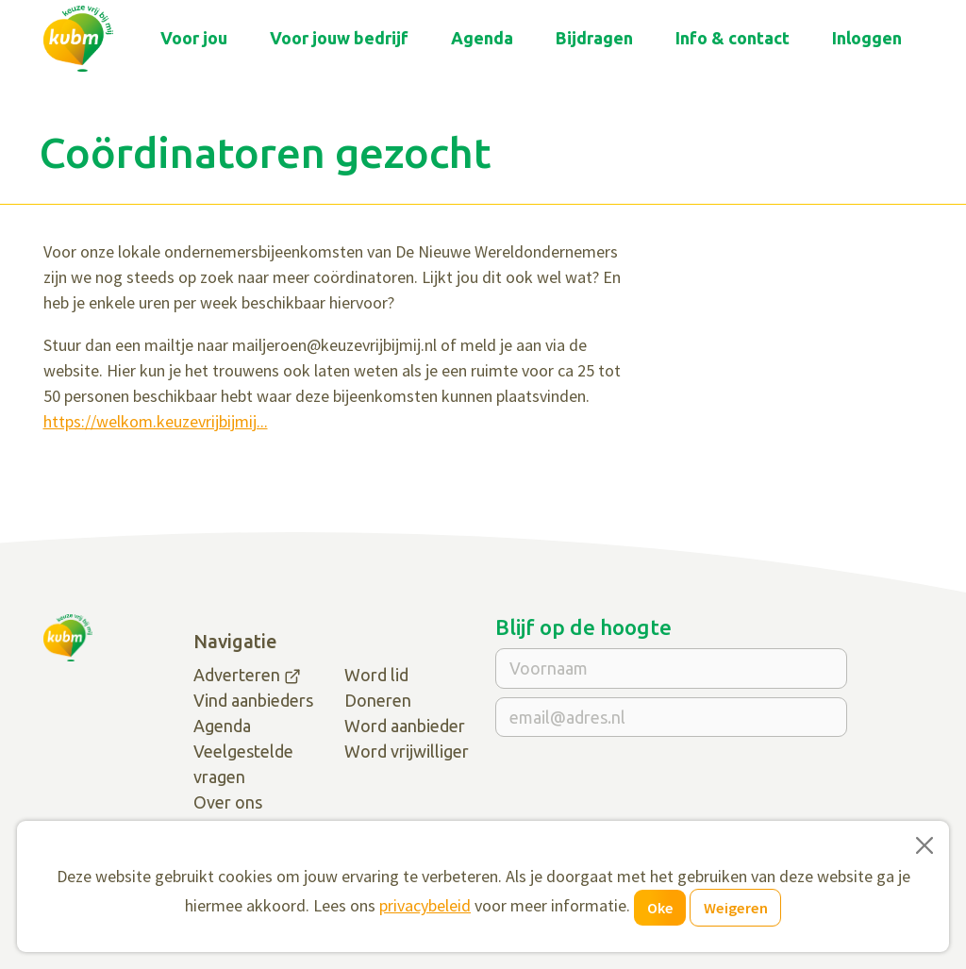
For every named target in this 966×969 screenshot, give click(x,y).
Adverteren (236, 674)
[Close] (924, 846)
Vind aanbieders (253, 700)
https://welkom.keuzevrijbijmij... (155, 421)
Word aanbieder (404, 725)
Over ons (227, 802)
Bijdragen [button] (594, 37)
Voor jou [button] (193, 37)
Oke (660, 907)
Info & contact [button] (732, 37)
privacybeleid (425, 905)
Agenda (482, 37)
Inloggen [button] (867, 37)
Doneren (377, 700)
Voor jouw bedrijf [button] (339, 37)
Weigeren (736, 907)
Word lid (376, 674)
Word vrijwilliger (406, 751)
